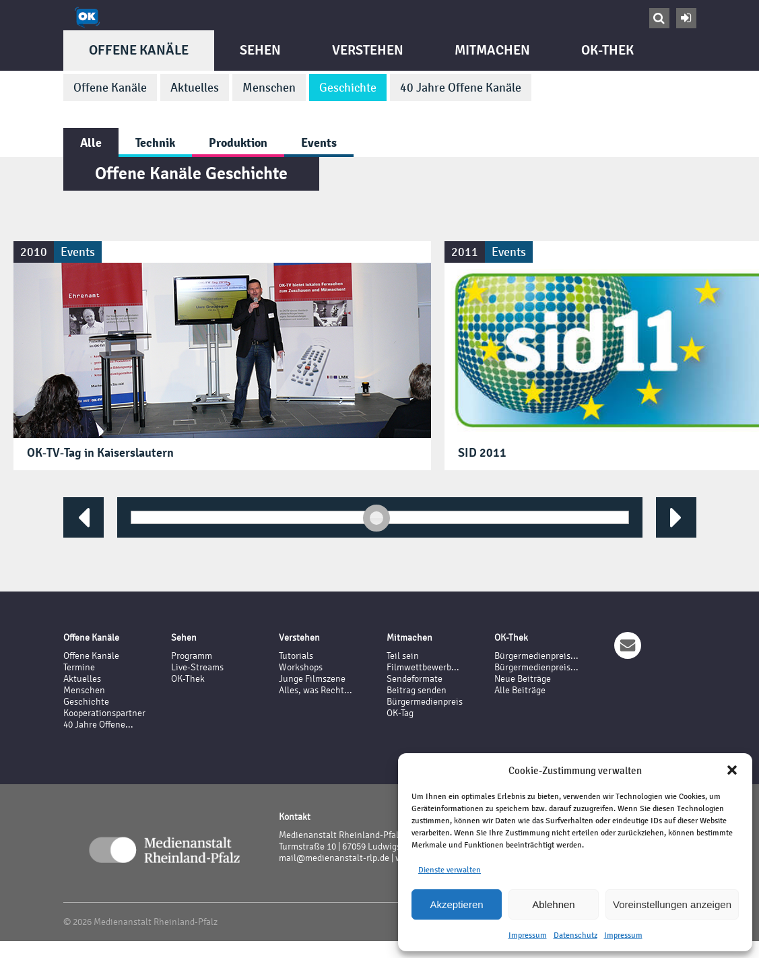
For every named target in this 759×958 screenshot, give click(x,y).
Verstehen (367, 50)
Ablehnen (553, 904)
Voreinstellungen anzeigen (672, 904)
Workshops (301, 667)
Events (319, 142)
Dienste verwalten (449, 869)
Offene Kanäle (139, 50)
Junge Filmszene (312, 678)
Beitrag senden (417, 690)
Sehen (260, 50)
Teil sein (403, 656)
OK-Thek (607, 50)
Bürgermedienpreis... (536, 656)
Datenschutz (575, 935)
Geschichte (347, 87)
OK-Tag (400, 713)
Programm (191, 656)
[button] (732, 770)
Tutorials (296, 656)
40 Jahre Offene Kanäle (460, 87)
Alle (91, 142)
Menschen (269, 87)
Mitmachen (492, 50)
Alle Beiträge (520, 690)
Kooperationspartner (104, 713)
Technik (155, 142)
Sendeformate (414, 678)
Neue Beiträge (522, 678)
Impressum (527, 935)
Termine (79, 667)
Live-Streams (197, 667)
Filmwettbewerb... (423, 667)
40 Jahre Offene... (98, 724)
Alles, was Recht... (315, 690)
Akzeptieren (456, 904)
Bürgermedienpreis (425, 701)
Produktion (238, 142)
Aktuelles (194, 87)
